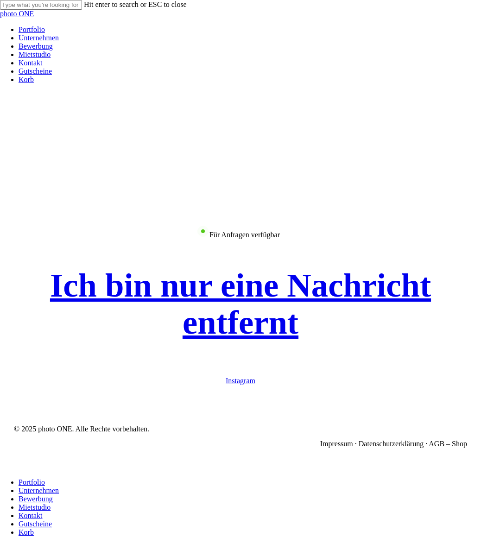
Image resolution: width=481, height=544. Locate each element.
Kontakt (31, 515)
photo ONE (17, 14)
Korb (26, 532)
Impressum (336, 444)
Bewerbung (36, 499)
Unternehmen (39, 490)
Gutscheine (35, 524)
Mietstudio (35, 507)
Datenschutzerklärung (391, 444)
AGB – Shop (448, 444)
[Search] (41, 5)
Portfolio (32, 482)
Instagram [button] (240, 381)
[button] (240, 303)
